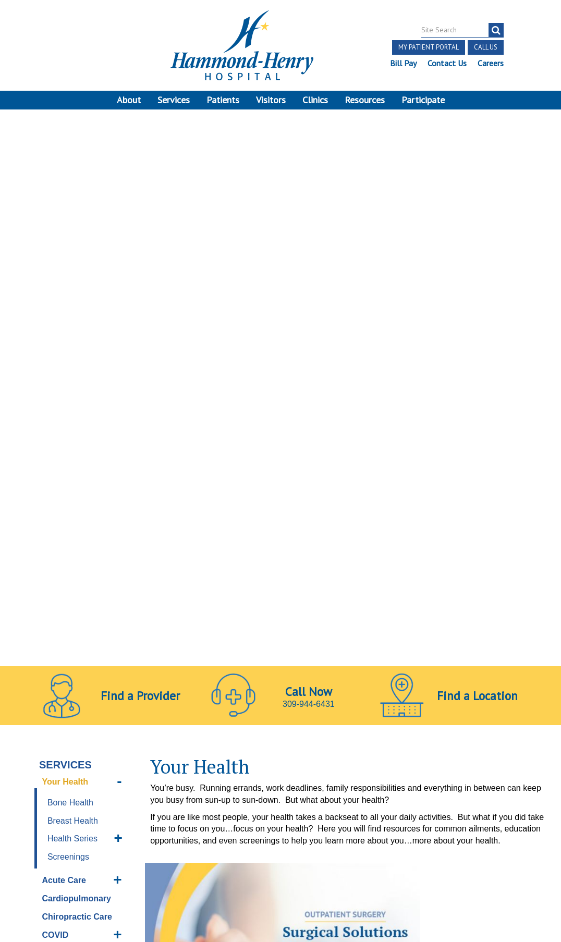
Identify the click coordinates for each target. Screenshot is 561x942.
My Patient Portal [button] (428, 47)
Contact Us (446, 63)
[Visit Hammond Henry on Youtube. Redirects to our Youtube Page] (94, 800)
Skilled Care (66, 626)
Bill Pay (402, 63)
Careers (490, 63)
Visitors (271, 100)
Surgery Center (72, 693)
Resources (365, 100)
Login (93, 857)
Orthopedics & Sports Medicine (74, 584)
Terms (25, 821)
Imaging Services (76, 494)
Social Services (72, 675)
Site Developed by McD (280, 858)
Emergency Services (64, 440)
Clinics (315, 100)
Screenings (68, 326)
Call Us (485, 47)
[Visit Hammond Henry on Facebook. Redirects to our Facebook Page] (69, 800)
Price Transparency (52, 833)
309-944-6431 (309, 164)
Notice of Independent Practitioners (109, 821)
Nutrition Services (59, 554)
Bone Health (70, 271)
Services (173, 100)
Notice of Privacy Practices (64, 845)
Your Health (65, 251)
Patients (222, 100)
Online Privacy (147, 845)
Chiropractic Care (77, 385)
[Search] (495, 30)
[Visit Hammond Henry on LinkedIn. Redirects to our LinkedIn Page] (118, 800)
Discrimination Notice (133, 833)
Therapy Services (59, 717)
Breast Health (72, 289)
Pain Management (77, 608)
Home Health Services (67, 470)
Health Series (72, 307)
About (129, 100)
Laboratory (64, 512)
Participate (423, 100)
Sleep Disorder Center (71, 651)
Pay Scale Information (280, 910)
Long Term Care (74, 530)
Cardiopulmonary (76, 367)
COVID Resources (63, 409)
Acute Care (64, 349)
